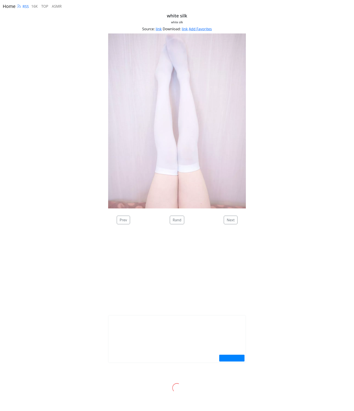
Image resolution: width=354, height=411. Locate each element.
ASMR (57, 6)
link (159, 28)
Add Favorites (200, 28)
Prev (123, 219)
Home (9, 6)
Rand (177, 219)
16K (34, 6)
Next (231, 219)
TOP (44, 6)
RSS (23, 6)
